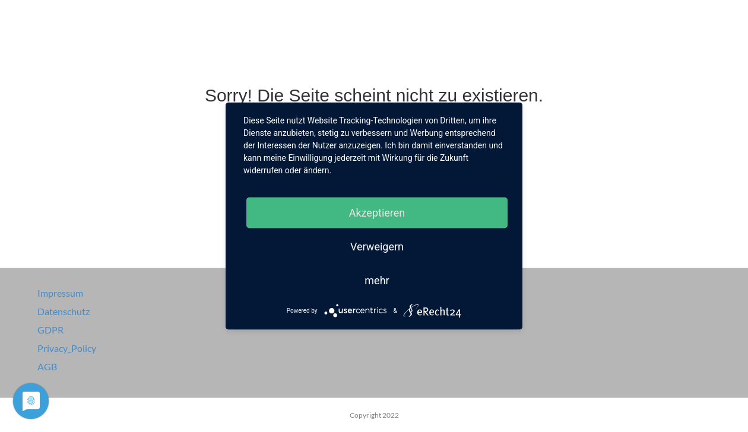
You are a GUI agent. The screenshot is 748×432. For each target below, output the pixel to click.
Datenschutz (63, 311)
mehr (377, 280)
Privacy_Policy (66, 348)
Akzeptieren (377, 213)
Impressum (60, 292)
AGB (47, 366)
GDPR (50, 329)
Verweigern (377, 246)
